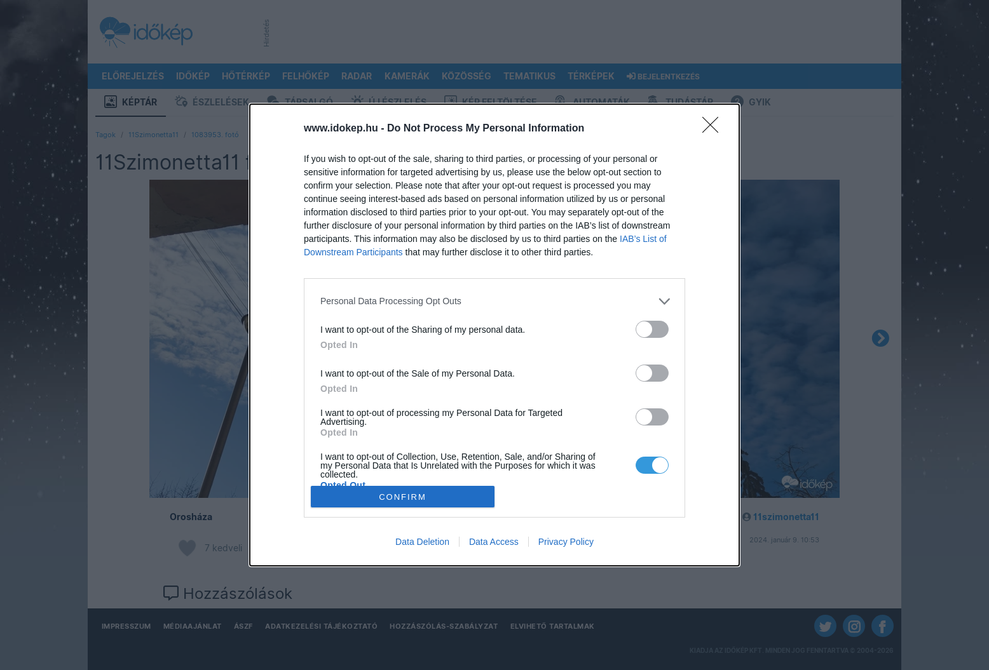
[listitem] (494, 301)
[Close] (714, 129)
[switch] (652, 329)
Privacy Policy (566, 542)
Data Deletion (422, 542)
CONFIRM (402, 497)
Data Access (494, 542)
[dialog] (494, 335)
